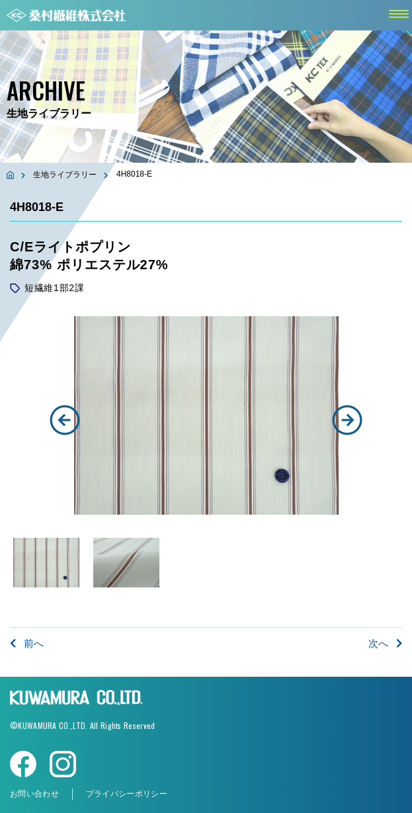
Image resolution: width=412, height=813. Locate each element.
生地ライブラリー (65, 174)
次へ (385, 643)
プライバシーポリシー (126, 793)
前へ (27, 643)
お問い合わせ (34, 793)
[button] (65, 420)
